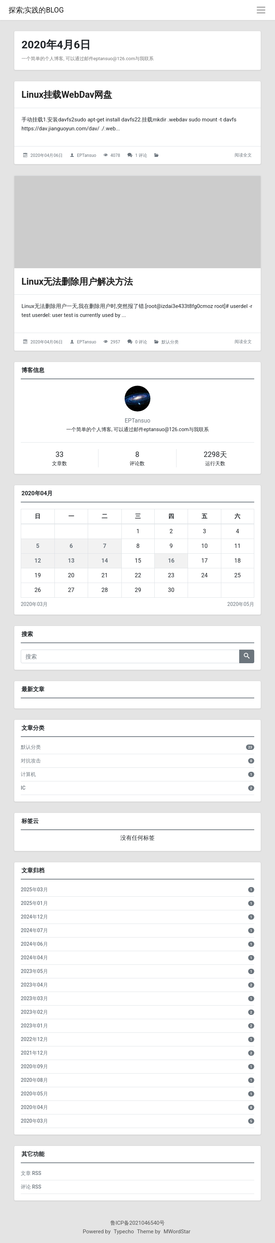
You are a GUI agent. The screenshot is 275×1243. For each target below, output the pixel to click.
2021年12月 (34, 1053)
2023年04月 (34, 985)
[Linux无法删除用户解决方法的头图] (137, 222)
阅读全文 (243, 155)
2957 (115, 342)
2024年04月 (34, 957)
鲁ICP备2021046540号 (137, 1223)
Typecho (124, 1231)
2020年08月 (34, 1080)
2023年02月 (34, 1012)
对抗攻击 (31, 760)
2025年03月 (34, 889)
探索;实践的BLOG (36, 10)
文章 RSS (31, 1173)
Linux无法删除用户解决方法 (83, 281)
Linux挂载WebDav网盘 (71, 94)
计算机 (28, 774)
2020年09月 (34, 1066)
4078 (115, 155)
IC (23, 788)
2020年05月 (240, 604)
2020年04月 (34, 1107)
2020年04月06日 (46, 155)
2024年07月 (34, 930)
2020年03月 (34, 604)
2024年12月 (34, 917)
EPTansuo (86, 155)
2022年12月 (34, 1039)
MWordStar (177, 1231)
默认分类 (170, 342)
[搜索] (130, 656)
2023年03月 (34, 998)
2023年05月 (34, 971)
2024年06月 (34, 944)
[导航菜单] (261, 10)
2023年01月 (34, 1025)
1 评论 (141, 155)
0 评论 (141, 342)
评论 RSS (31, 1187)
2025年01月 (34, 903)
